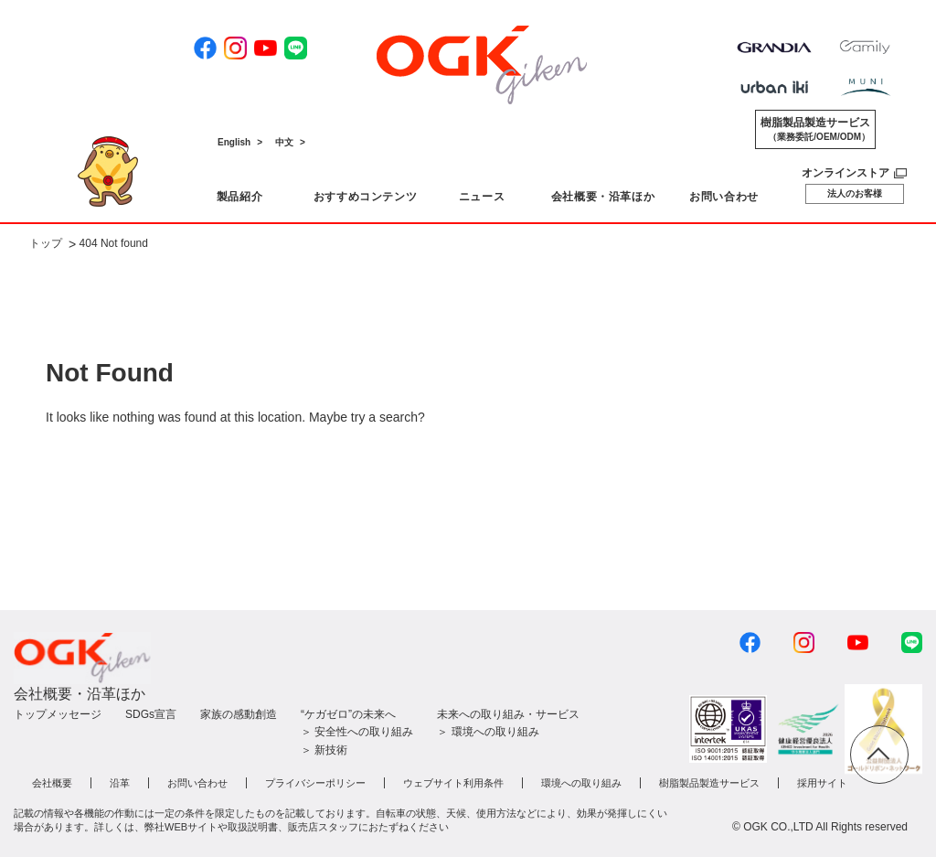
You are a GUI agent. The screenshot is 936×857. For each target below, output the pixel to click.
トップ (45, 244)
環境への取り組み (581, 782)
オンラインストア (845, 172)
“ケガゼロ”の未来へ (348, 714)
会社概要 (52, 782)
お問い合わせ (197, 782)
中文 (284, 142)
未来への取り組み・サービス (508, 714)
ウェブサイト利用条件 (453, 782)
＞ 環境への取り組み (487, 731)
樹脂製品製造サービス (815, 130)
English (234, 142)
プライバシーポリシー (315, 782)
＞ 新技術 (324, 750)
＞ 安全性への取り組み (357, 731)
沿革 (120, 782)
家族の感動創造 (238, 714)
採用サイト (822, 782)
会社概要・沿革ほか (79, 694)
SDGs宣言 (150, 714)
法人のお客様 (854, 193)
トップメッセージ (57, 714)
